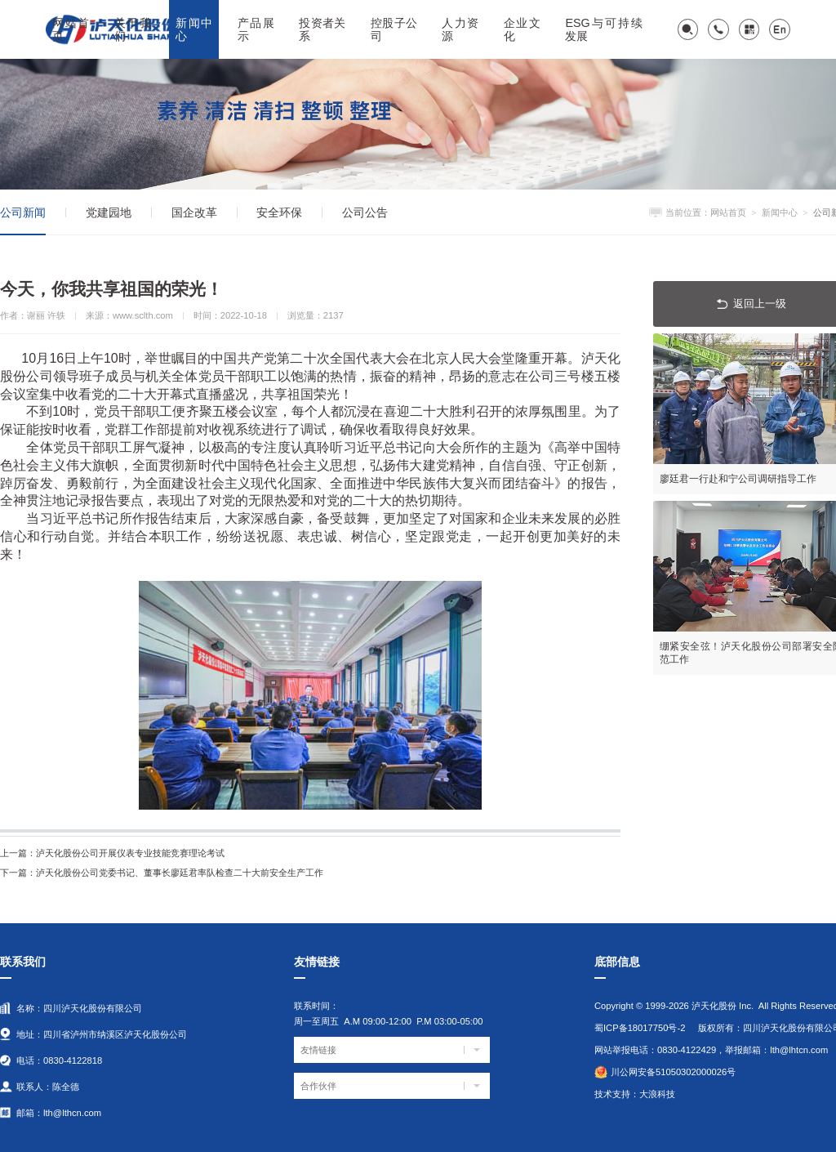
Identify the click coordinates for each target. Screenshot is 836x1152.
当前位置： (687, 212)
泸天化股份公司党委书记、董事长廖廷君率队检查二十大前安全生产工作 (161, 872)
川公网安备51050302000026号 (673, 1072)
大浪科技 (657, 1094)
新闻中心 (780, 212)
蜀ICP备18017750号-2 (639, 1028)
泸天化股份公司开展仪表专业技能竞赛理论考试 (112, 853)
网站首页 (728, 212)
